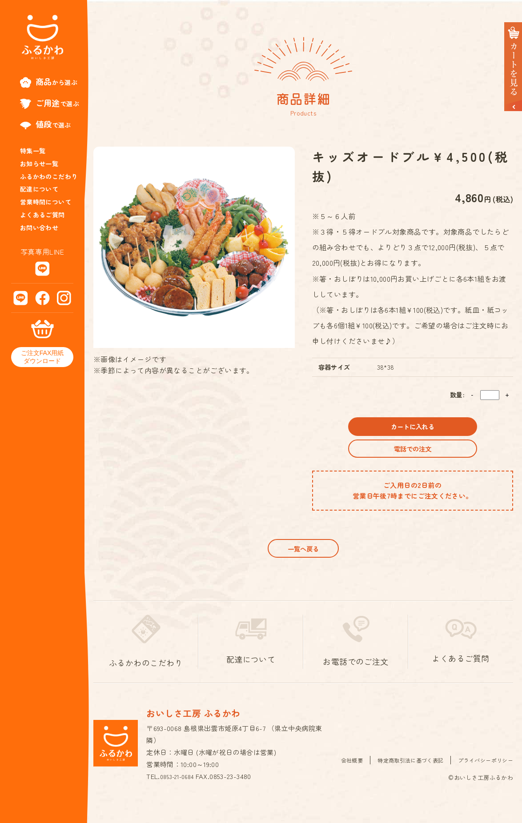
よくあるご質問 (42, 214)
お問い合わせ (39, 227)
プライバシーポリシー (483, 779)
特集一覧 (33, 150)
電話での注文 (412, 457)
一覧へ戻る (303, 564)
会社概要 (341, 779)
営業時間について (45, 201)
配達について (39, 188)
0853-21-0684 (181, 795)
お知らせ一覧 (39, 163)
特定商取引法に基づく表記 (403, 779)
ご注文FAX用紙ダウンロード (42, 356)
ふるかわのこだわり (49, 176)
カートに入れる (412, 429)
